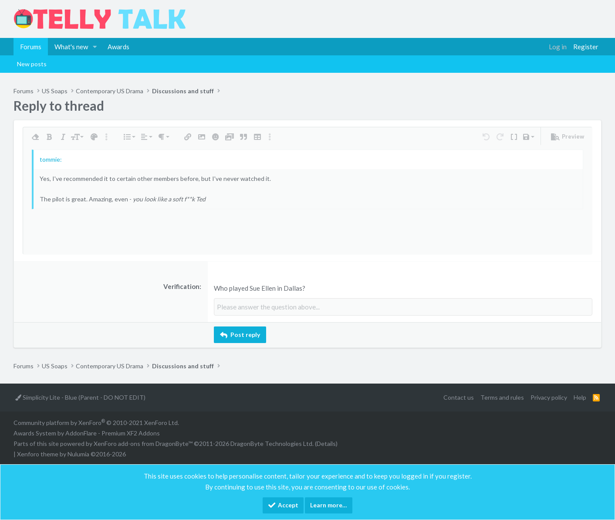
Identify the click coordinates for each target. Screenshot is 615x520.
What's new (71, 47)
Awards (118, 47)
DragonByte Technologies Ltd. (272, 443)
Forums (30, 47)
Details (326, 443)
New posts (32, 64)
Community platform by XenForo (96, 422)
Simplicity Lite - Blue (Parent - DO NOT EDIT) (80, 397)
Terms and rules (502, 397)
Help (580, 397)
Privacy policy (549, 397)
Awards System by (87, 432)
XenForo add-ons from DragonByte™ (143, 443)
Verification (181, 286)
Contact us (458, 397)
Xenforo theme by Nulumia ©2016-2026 (71, 453)
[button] (95, 46)
